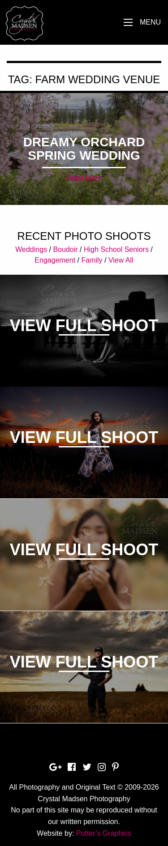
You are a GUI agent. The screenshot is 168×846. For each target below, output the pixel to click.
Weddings (31, 249)
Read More (84, 178)
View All (121, 260)
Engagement (54, 260)
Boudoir (65, 249)
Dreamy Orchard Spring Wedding (84, 148)
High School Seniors (116, 249)
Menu (150, 22)
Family (91, 260)
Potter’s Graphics (103, 833)
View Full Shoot (84, 325)
